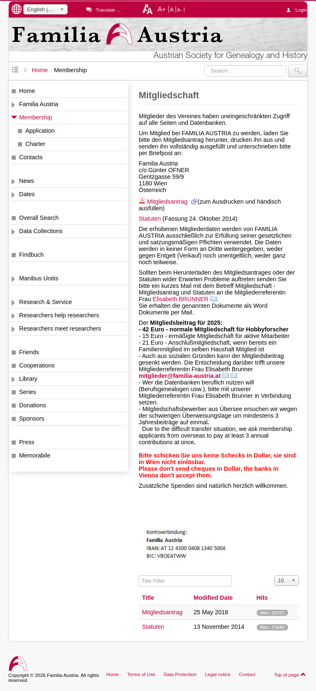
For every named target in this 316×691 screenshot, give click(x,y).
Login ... (301, 9)
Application (39, 130)
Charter (35, 144)
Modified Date (213, 597)
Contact (247, 674)
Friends (29, 352)
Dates (27, 194)
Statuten (150, 218)
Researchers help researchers (59, 315)
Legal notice (217, 674)
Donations (32, 405)
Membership (35, 117)
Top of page (290, 674)
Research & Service (45, 302)
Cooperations (37, 365)
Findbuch (31, 254)
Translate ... (108, 9)
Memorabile (34, 455)
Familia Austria (38, 104)
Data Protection (180, 674)
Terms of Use (141, 674)
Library (28, 378)
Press (26, 442)
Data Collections (41, 231)
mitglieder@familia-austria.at (179, 375)
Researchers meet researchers (60, 328)
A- (179, 9)
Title (148, 597)
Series (27, 392)
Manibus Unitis (38, 278)
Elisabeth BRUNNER (180, 299)
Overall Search (39, 217)
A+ (161, 9)
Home (27, 91)
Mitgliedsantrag (168, 201)
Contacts (31, 157)
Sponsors (31, 418)
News (26, 181)
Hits (262, 597)
